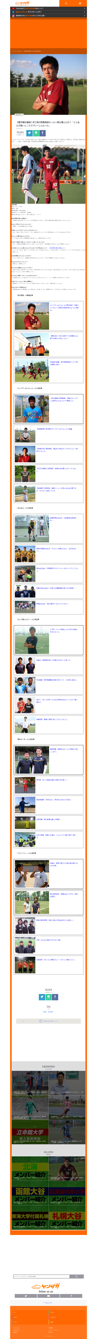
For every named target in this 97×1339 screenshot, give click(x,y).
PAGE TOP (48, 1303)
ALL (15, 1312)
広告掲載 (51, 1327)
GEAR (15, 1317)
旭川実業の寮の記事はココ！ (58, 248)
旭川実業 (50, 1011)
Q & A (15, 1322)
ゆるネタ (20, 51)
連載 (51, 1322)
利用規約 (15, 1332)
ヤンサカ (14, 51)
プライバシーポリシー (54, 1330)
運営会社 (51, 1332)
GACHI (52, 1312)
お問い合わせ (16, 1330)
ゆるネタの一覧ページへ (48, 1021)
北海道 (45, 1011)
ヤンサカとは (16, 1327)
